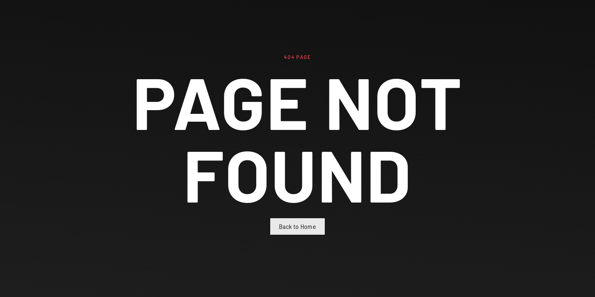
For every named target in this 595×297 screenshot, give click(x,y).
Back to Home (297, 226)
